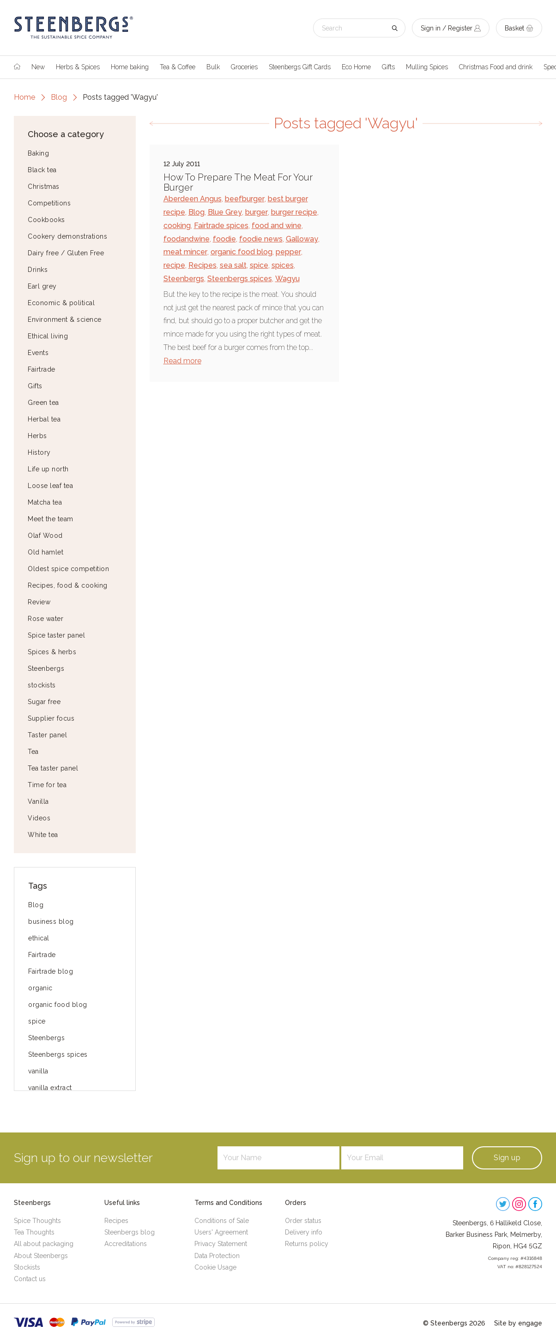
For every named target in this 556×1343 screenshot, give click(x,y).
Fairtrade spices (221, 225)
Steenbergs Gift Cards (300, 67)
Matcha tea (45, 502)
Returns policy (306, 1243)
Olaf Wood (45, 535)
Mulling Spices (427, 67)
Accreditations (125, 1243)
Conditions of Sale (221, 1220)
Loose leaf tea (50, 485)
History (39, 452)
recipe (174, 265)
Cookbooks (46, 219)
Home (24, 97)
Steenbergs (46, 668)
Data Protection (217, 1255)
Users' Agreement (221, 1232)
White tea (43, 834)
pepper (288, 251)
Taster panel (47, 735)
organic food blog (57, 1004)
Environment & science (65, 319)
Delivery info (303, 1232)
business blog (51, 921)
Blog (59, 97)
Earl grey (42, 286)
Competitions (49, 203)
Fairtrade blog (50, 971)
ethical (38, 938)
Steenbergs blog (129, 1232)
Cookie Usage (215, 1267)
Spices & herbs (52, 652)
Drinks (38, 269)
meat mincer (185, 251)
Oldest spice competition (68, 568)
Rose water (45, 618)
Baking (38, 153)
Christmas (44, 186)
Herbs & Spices (78, 67)
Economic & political (61, 303)
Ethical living (48, 336)
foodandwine (186, 239)
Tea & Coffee (177, 67)
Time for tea (47, 785)
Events (38, 352)
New (38, 67)
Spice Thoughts (37, 1220)
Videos (39, 818)
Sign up (507, 1157)
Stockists (27, 1267)
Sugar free (44, 701)
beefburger (245, 198)
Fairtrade (41, 369)
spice (37, 1021)
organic (40, 988)
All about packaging (43, 1243)
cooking (177, 225)
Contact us (30, 1279)
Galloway (302, 239)
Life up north (48, 469)
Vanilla (38, 801)
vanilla (38, 1071)
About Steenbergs (41, 1255)
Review (39, 602)
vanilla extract (50, 1087)
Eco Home (356, 67)
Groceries (244, 67)
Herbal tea (44, 419)
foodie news (261, 239)
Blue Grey (225, 212)
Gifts (388, 67)
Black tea (42, 170)
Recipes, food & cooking (68, 585)
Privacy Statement (220, 1243)
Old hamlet (45, 552)
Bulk (213, 67)
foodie (224, 239)
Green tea (43, 402)
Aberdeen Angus (192, 198)
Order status (303, 1220)
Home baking (130, 67)
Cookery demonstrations (67, 236)
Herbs (37, 436)
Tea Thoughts (34, 1232)
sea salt (233, 265)
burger (256, 212)
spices (283, 265)
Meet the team (50, 519)
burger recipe (294, 212)
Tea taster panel (53, 768)
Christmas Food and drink (495, 67)
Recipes (202, 265)
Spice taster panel (56, 635)
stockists (42, 685)
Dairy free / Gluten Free (66, 253)
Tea (33, 751)
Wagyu (287, 278)
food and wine (277, 225)
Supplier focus (51, 718)
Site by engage (518, 1323)
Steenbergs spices (58, 1054)
